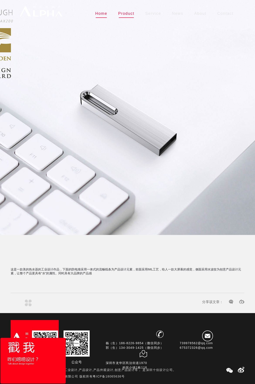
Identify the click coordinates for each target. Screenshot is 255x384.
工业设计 (47, 269)
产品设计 (120, 269)
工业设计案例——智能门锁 (14, 303)
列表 (28, 303)
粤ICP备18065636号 (109, 376)
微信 (231, 302)
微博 (241, 302)
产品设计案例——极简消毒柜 (42, 303)
